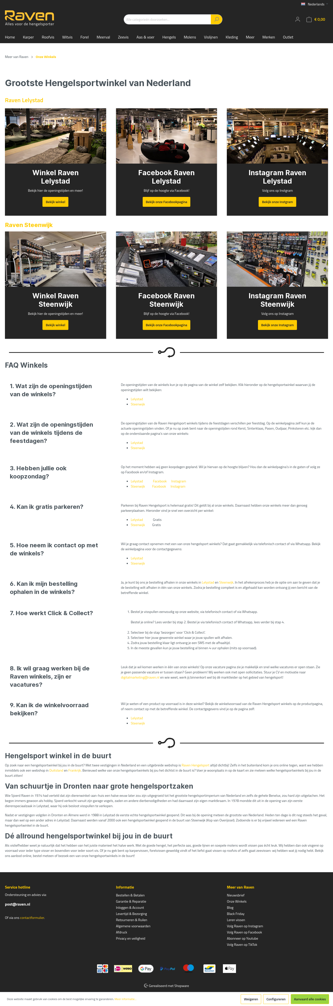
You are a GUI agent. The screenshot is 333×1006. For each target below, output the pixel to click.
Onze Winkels (237, 901)
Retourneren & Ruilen (131, 919)
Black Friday (235, 913)
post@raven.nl (17, 904)
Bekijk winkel (55, 201)
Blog (230, 907)
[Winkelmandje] (315, 19)
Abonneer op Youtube (242, 938)
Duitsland (56, 770)
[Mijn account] (297, 19)
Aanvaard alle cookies (310, 999)
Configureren (276, 999)
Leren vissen (236, 919)
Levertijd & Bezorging (131, 913)
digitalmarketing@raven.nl (140, 677)
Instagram (178, 481)
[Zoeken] (216, 19)
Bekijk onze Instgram (277, 201)
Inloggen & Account (130, 907)
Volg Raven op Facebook (244, 932)
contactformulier (32, 917)
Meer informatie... (126, 999)
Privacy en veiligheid (130, 938)
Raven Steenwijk (29, 224)
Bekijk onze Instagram (277, 324)
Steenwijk (138, 404)
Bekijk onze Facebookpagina (166, 201)
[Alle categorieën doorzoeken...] (167, 19)
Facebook (160, 481)
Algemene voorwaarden (133, 926)
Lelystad (137, 398)
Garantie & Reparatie (131, 901)
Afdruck (121, 932)
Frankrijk (74, 770)
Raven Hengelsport (195, 765)
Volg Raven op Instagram (245, 926)
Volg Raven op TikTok (242, 944)
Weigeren (251, 999)
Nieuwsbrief (235, 895)
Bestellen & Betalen (130, 895)
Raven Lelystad (24, 99)
